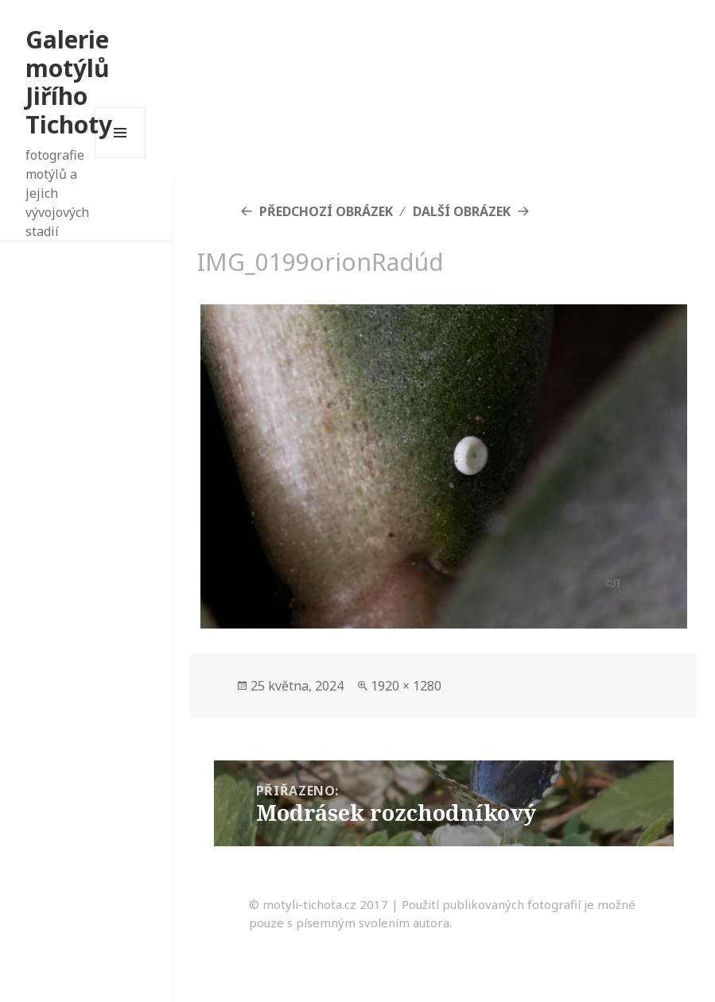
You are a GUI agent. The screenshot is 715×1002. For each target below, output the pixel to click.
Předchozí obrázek (326, 211)
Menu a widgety (120, 157)
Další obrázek (462, 211)
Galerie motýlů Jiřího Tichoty (68, 82)
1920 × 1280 (406, 685)
